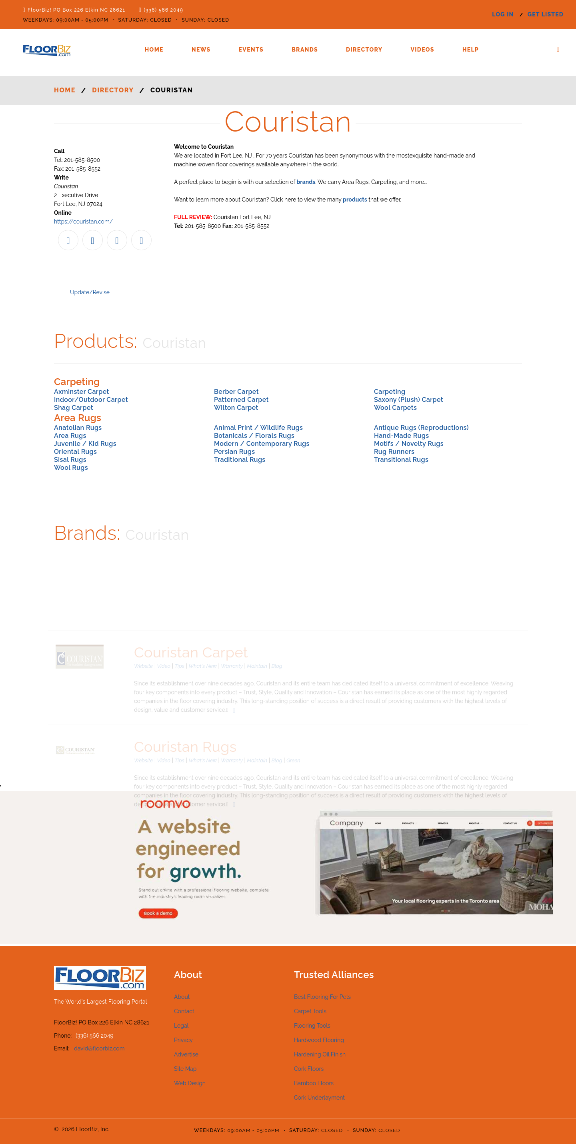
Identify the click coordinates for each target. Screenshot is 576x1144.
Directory (364, 49)
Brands (305, 49)
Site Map (185, 1069)
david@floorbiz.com (99, 1048)
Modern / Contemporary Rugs (262, 443)
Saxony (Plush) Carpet (408, 399)
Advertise (186, 1054)
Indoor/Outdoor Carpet (91, 399)
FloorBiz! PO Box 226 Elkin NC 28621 (76, 10)
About (182, 997)
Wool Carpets (395, 407)
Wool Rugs (71, 467)
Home (154, 49)
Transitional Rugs (401, 459)
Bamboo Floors (314, 1083)
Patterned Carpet (241, 399)
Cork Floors (309, 1069)
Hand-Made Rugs (401, 435)
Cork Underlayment (319, 1097)
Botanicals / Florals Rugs (254, 435)
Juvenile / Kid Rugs (85, 443)
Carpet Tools (310, 1011)
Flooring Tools (312, 1025)
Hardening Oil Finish (320, 1054)
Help (470, 49)
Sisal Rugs (70, 459)
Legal (181, 1025)
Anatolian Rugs (78, 427)
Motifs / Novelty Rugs (409, 443)
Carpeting (389, 391)
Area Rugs (70, 435)
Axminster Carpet (81, 391)
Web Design (190, 1083)
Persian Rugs (234, 451)
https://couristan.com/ (83, 221)
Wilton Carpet (236, 407)
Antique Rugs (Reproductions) (421, 427)
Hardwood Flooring (319, 1040)
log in (503, 14)
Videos (422, 49)
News (201, 49)
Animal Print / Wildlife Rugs (258, 427)
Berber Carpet (236, 391)
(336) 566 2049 (163, 10)
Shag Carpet (73, 407)
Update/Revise (90, 292)
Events (251, 49)
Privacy (183, 1040)
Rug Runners (394, 451)
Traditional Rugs (240, 459)
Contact (184, 1011)
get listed (546, 14)
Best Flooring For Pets (322, 997)
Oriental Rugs (75, 451)
